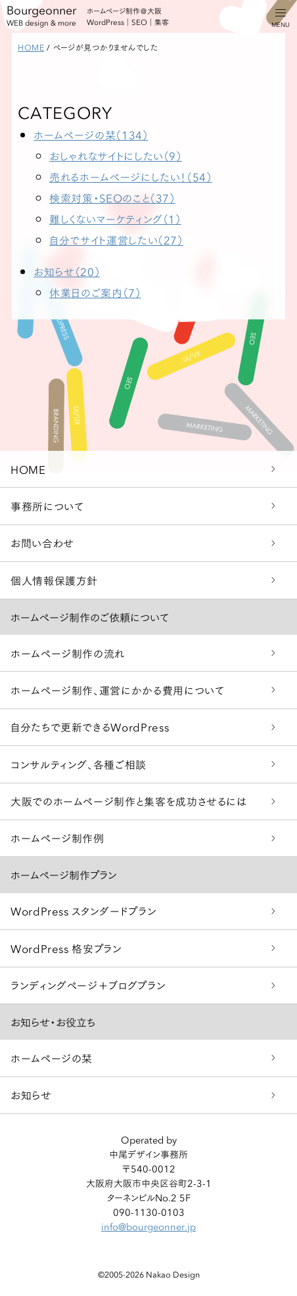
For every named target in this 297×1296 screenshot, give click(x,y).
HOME (28, 469)
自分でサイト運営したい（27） (116, 239)
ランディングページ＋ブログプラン (88, 985)
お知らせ (31, 1094)
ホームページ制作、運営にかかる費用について (117, 690)
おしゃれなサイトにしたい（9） (115, 155)
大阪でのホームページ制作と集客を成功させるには (129, 801)
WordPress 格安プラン (66, 948)
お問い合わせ (42, 542)
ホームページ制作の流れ (68, 653)
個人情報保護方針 (54, 580)
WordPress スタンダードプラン (83, 910)
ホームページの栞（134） (91, 134)
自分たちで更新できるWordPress (90, 726)
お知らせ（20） (67, 271)
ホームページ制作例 (57, 837)
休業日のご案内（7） (95, 292)
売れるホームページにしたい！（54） (130, 176)
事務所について (47, 506)
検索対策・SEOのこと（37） (112, 197)
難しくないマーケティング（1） (115, 218)
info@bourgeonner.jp (148, 1226)
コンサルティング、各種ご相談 (79, 764)
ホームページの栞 (52, 1058)
